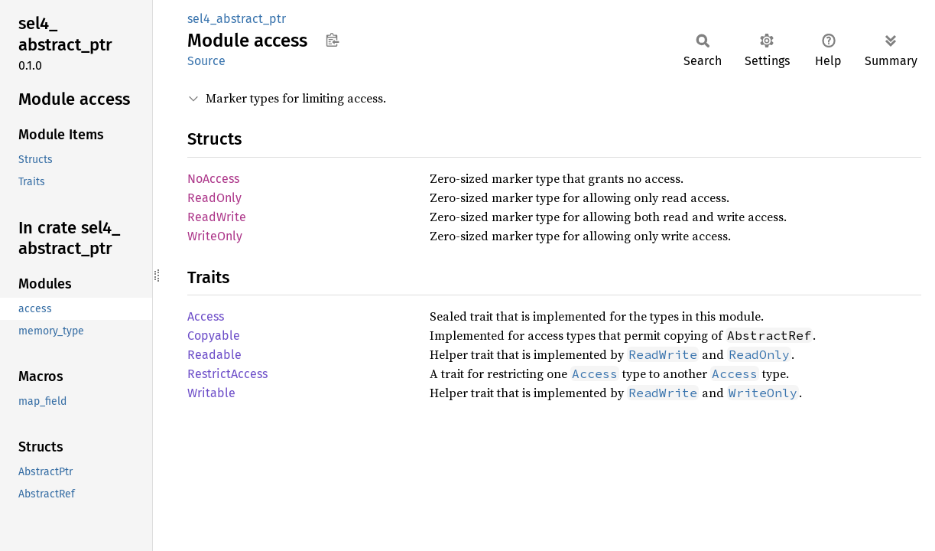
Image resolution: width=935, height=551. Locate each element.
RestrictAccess (227, 374)
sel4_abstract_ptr (236, 18)
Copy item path (332, 40)
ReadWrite (216, 217)
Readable (214, 354)
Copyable (213, 335)
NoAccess (213, 178)
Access (205, 316)
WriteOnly (214, 236)
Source (206, 61)
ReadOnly (214, 198)
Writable (211, 393)
